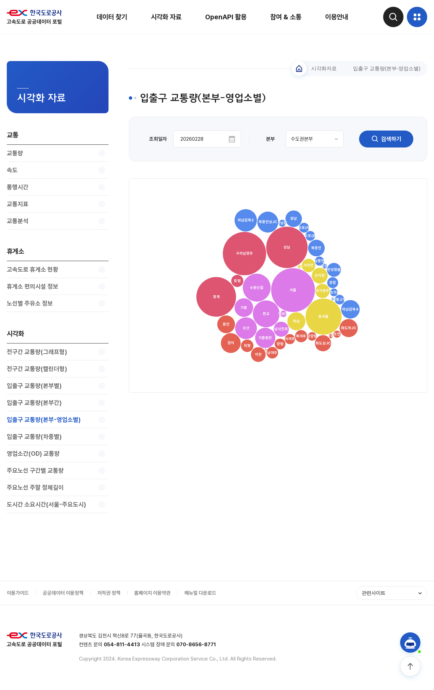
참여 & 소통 (285, 17)
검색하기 (386, 139)
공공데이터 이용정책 (63, 593)
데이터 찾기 (112, 17)
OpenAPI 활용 (225, 17)
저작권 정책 (108, 593)
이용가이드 (18, 593)
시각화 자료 (166, 17)
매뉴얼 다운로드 (200, 593)
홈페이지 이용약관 (152, 593)
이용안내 (336, 17)
